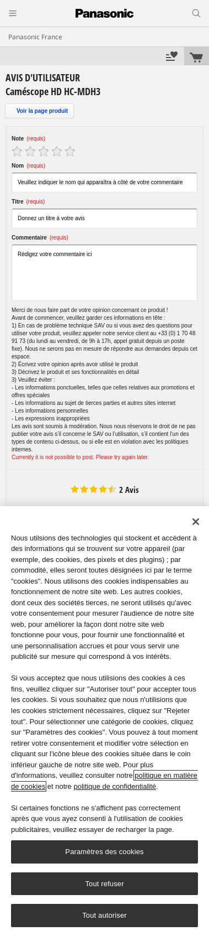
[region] (104, 721)
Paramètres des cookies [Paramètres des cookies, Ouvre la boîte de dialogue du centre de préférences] (104, 851)
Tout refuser (104, 884)
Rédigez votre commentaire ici (104, 272)
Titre (28, 202)
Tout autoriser (104, 915)
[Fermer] (196, 521)
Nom (28, 166)
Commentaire (40, 238)
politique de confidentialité (114, 786)
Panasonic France (35, 36)
